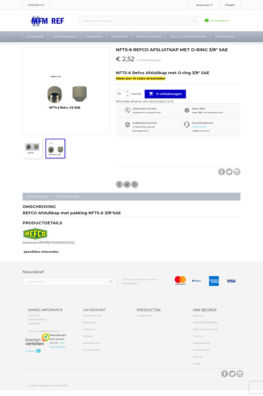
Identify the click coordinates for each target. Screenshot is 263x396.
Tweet (126, 189)
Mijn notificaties (91, 355)
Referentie (30, 248)
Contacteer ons (36, 5)
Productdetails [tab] (67, 202)
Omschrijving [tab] (36, 202)
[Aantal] (120, 99)
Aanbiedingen (144, 320)
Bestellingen (89, 327)
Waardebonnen (91, 348)
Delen (119, 189)
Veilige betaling (201, 348)
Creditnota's (89, 334)
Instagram (237, 177)
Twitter (229, 177)
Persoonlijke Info (91, 320)
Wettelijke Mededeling (204, 327)
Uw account (94, 315)
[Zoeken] (138, 20)
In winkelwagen (165, 99)
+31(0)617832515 (199, 132)
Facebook (221, 177)
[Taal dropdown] (205, 5)
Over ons (197, 341)
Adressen (87, 341)
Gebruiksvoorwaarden (205, 334)
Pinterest (134, 189)
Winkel (196, 368)
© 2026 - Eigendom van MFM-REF (48, 390)
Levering (197, 320)
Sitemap (197, 361)
